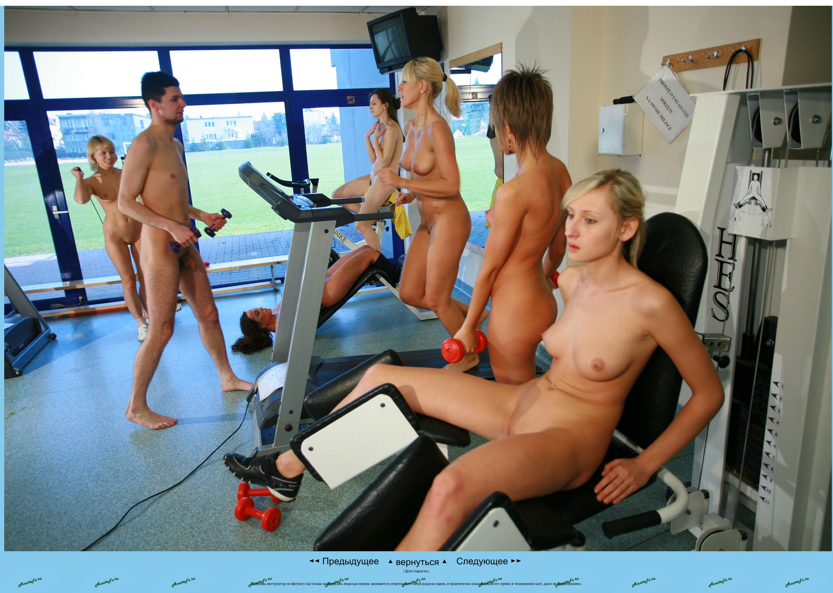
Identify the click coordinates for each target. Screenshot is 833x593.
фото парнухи (416, 571)
